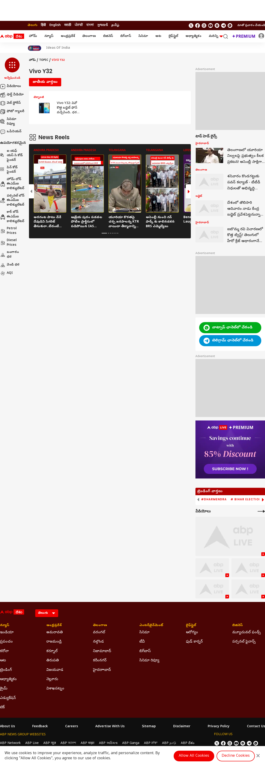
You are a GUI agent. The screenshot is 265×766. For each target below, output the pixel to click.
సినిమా (143, 36)
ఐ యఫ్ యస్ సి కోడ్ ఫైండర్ (11, 155)
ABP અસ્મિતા (108, 743)
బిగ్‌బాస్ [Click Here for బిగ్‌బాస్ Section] (145, 651)
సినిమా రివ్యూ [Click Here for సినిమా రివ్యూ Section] (149, 660)
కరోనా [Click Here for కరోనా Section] (4, 651)
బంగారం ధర (9, 254)
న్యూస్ (48, 36)
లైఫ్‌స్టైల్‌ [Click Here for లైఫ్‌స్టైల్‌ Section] (191, 625)
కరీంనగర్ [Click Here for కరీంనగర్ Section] (99, 660)
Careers (71, 726)
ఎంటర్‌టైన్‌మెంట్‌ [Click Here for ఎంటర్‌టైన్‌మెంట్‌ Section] (151, 625)
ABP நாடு (169, 743)
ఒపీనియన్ (10, 132)
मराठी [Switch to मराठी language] (67, 25)
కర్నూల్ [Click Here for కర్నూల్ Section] (51, 651)
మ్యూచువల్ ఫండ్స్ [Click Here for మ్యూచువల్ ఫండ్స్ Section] (246, 632)
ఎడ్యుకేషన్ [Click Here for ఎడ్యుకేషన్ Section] (8, 698)
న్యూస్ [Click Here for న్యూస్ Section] (4, 625)
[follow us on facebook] (197, 25)
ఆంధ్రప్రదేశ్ (68, 36)
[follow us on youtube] (210, 25)
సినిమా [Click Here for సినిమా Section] (144, 632)
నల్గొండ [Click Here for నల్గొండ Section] (98, 641)
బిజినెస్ (108, 36)
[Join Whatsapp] (230, 25)
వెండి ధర (9, 265)
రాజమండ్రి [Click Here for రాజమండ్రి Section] (54, 641)
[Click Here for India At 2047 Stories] (35, 48)
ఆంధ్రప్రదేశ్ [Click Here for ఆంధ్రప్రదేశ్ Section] (54, 625)
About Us (7, 726)
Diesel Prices (8, 242)
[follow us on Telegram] (223, 25)
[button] (12, 69)
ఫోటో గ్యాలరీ (12, 111)
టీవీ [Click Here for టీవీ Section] (142, 641)
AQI (6, 273)
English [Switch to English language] (55, 25)
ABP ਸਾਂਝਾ (150, 743)
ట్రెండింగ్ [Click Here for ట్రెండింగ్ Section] (6, 670)
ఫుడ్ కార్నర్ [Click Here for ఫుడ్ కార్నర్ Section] (194, 641)
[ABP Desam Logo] (12, 36)
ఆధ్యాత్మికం (193, 36)
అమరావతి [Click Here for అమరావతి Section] (54, 632)
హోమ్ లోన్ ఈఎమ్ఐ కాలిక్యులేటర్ (12, 184)
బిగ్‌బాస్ (125, 36)
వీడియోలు (10, 86)
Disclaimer (181, 726)
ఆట (158, 36)
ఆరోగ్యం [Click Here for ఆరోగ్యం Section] (192, 632)
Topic (43, 60)
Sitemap (149, 726)
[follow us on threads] (204, 25)
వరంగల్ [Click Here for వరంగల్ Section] (99, 632)
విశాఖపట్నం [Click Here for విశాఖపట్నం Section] (55, 688)
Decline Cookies (236, 756)
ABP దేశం (188, 743)
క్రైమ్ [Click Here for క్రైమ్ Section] (3, 688)
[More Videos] (261, 511)
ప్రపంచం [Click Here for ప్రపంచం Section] (6, 641)
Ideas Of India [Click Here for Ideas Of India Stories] (58, 48)
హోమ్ (33, 36)
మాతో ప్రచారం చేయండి (251, 25)
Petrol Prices (8, 231)
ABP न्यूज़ (49, 743)
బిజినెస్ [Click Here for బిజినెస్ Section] (237, 625)
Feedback (40, 726)
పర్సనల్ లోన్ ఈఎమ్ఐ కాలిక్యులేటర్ (12, 200)
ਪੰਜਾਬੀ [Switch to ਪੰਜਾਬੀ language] (79, 25)
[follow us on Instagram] (217, 25)
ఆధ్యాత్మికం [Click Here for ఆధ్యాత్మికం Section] (8, 679)
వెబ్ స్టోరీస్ (10, 103)
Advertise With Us (110, 726)
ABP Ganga (130, 743)
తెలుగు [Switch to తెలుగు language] (32, 25)
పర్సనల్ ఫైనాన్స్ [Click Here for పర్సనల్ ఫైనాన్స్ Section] (244, 641)
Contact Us (256, 726)
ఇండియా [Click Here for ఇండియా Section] (7, 632)
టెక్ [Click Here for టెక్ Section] (2, 707)
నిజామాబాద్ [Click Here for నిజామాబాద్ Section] (102, 651)
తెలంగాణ (89, 36)
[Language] (46, 613)
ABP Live (32, 743)
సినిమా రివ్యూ (8, 121)
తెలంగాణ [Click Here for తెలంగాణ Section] (100, 625)
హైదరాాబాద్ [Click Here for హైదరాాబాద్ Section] (102, 670)
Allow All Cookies (194, 756)
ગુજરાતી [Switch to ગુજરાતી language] (102, 25)
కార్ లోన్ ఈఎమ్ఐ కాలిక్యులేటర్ (12, 216)
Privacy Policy (219, 726)
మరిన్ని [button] (216, 36)
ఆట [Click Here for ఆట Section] (3, 660)
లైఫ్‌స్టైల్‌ (173, 36)
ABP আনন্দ (68, 743)
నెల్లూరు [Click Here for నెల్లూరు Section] (52, 679)
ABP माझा (87, 743)
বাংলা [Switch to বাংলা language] (90, 25)
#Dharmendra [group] (214, 499)
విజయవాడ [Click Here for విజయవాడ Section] (54, 670)
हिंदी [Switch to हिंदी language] (43, 25)
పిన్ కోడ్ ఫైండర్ (9, 170)
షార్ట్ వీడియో (12, 95)
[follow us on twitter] (191, 25)
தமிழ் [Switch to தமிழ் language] (115, 25)
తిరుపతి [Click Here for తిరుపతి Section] (52, 660)
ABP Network (10, 743)
